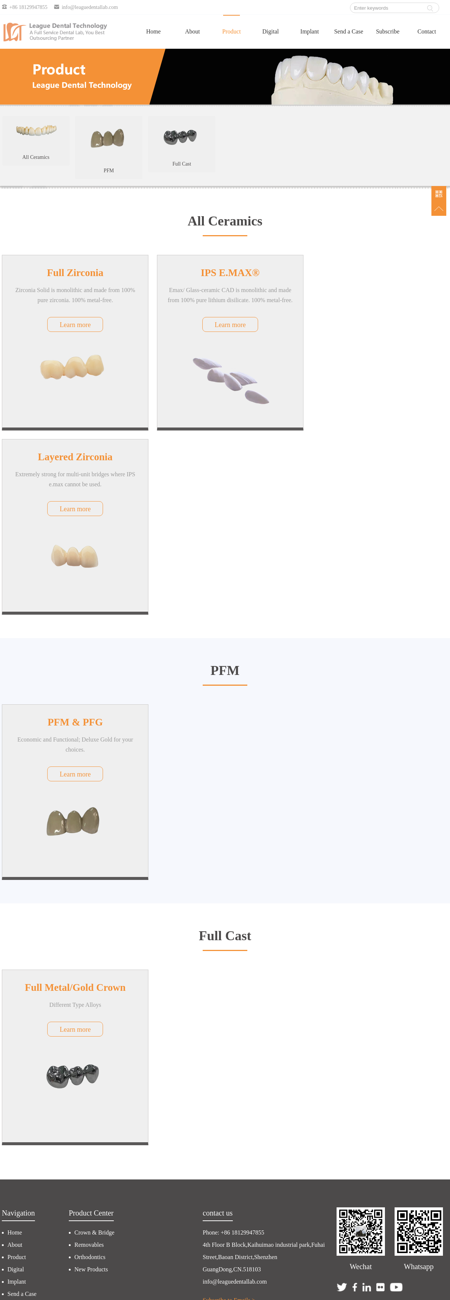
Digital (270, 31)
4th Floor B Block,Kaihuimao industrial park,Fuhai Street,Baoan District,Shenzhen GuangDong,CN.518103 (264, 1069)
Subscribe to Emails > (229, 1112)
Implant (309, 31)
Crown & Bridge (94, 1044)
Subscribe (387, 31)
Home (153, 31)
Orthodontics (90, 1069)
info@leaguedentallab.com (235, 1094)
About (192, 31)
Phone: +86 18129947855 (233, 1044)
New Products (91, 1081)
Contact (427, 31)
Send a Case (348, 31)
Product (231, 31)
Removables (89, 1057)
